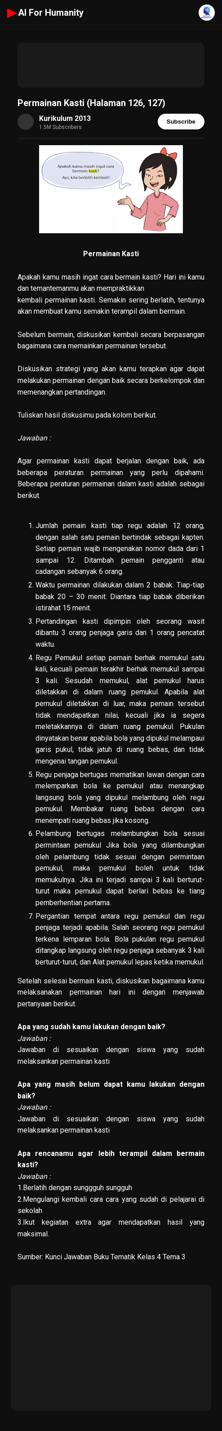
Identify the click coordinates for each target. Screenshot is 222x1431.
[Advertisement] (111, 65)
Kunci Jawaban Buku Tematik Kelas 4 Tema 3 (115, 1257)
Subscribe (181, 121)
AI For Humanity (45, 12)
